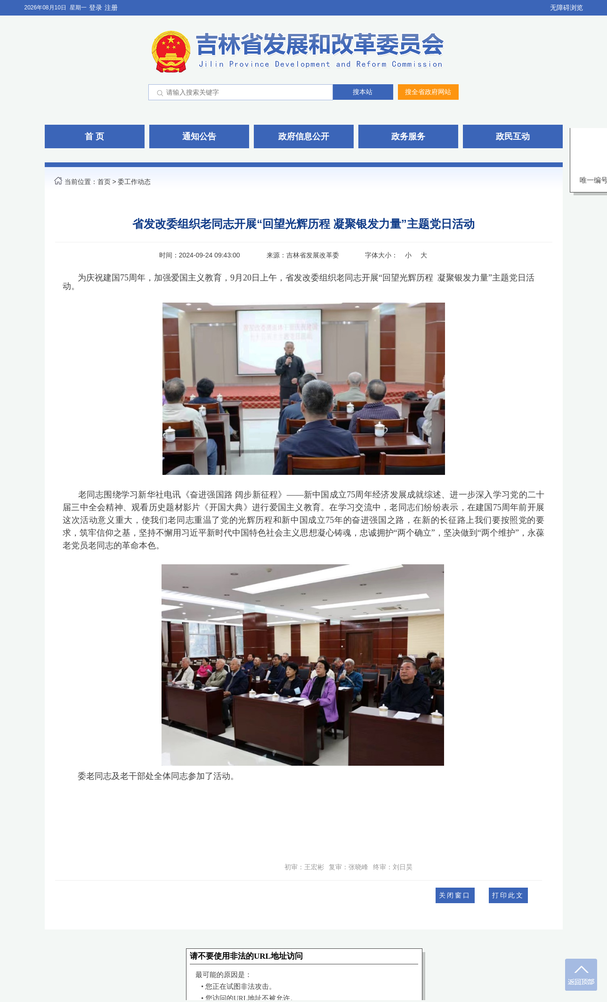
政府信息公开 (303, 136)
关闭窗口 (455, 895)
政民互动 (513, 136)
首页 (104, 181)
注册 (111, 7)
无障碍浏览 (566, 7)
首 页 (94, 136)
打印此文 (508, 895)
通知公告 (199, 136)
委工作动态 (134, 181)
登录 (95, 7)
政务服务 (408, 136)
